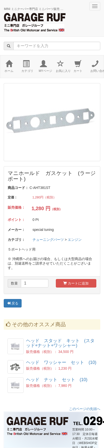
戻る (12, 303)
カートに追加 (76, 283)
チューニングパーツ (48, 240)
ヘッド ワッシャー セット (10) (61, 362)
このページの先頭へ (84, 409)
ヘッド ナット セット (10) (56, 379)
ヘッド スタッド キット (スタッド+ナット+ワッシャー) (60, 343)
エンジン (75, 240)
